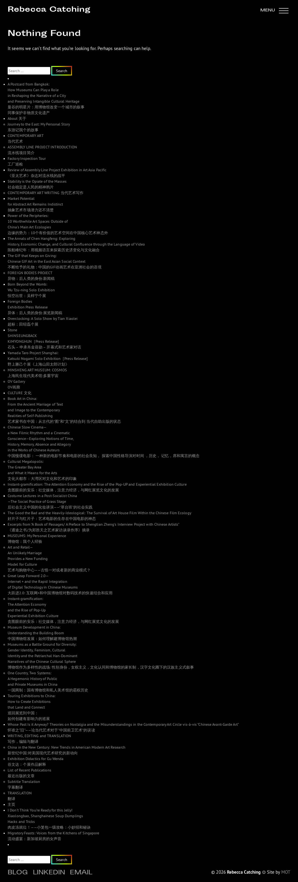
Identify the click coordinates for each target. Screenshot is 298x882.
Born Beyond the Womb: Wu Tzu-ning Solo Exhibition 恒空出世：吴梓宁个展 (31, 290)
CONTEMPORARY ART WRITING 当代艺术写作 (45, 192)
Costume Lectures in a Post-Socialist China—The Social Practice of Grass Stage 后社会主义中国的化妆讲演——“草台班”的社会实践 (50, 501)
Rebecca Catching (49, 9)
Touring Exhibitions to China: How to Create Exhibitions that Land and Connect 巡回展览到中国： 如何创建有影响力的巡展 (32, 707)
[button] (274, 10)
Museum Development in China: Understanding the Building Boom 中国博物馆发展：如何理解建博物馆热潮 (42, 633)
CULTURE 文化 (19, 392)
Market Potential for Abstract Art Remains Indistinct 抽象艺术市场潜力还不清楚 (35, 204)
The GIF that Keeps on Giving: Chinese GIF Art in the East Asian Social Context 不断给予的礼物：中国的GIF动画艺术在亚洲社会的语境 (55, 261)
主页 (11, 804)
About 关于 (17, 118)
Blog (18, 873)
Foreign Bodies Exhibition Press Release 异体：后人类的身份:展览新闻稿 (35, 307)
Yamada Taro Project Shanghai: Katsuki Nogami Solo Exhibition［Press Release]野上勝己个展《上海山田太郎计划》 (48, 358)
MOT (285, 872)
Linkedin (49, 873)
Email (81, 873)
